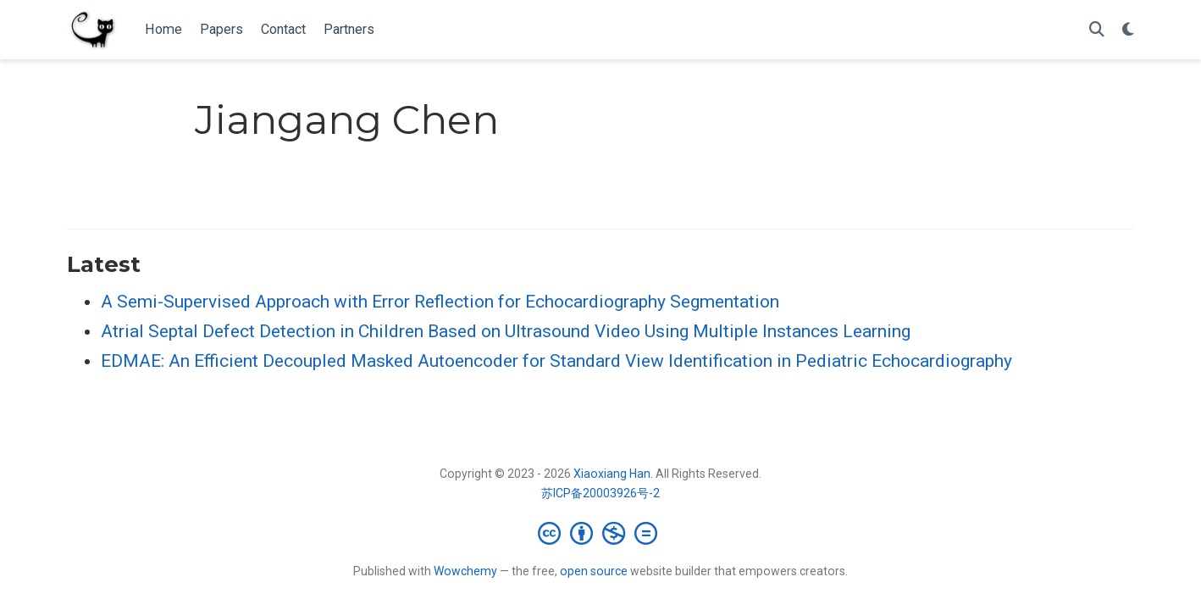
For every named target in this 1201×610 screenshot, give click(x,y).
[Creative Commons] (601, 533)
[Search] (1096, 30)
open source (594, 571)
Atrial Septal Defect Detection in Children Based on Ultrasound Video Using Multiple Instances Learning (505, 331)
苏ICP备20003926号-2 (600, 493)
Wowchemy (465, 571)
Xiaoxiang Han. (613, 473)
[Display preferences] (1128, 30)
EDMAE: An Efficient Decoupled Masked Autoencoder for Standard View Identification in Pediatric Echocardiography (556, 361)
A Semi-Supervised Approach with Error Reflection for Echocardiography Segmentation (440, 301)
